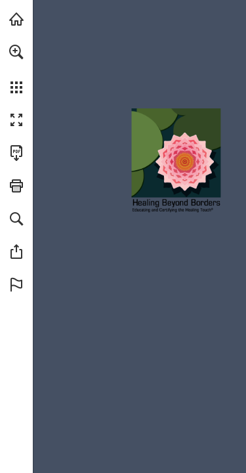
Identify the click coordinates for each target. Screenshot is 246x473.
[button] (16, 51)
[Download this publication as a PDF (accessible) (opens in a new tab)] (16, 153)
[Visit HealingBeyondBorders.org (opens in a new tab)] (16, 19)
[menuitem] (16, 69)
